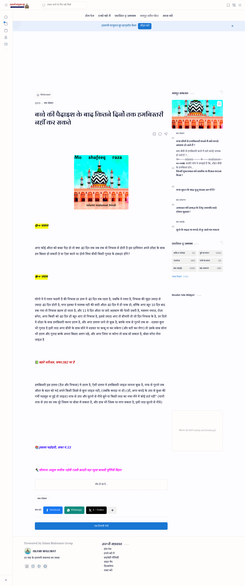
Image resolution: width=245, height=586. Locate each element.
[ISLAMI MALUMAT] (19, 5)
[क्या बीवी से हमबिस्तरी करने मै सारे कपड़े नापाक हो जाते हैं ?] (197, 114)
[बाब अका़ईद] (180, 163)
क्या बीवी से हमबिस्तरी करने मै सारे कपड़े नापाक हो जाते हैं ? (197, 143)
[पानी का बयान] (210, 261)
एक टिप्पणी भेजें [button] (101, 526)
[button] (6, 5)
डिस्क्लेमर (108, 566)
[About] (6, 37)
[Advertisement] (126, 60)
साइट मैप (108, 562)
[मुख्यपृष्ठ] (6, 17)
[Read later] (154, 133)
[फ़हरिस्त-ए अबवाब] (125, 15)
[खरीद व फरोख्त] (184, 253)
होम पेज (107, 549)
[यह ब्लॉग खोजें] (64, 5)
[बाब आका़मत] (181, 200)
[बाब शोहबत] (42, 498)
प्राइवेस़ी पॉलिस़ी (111, 558)
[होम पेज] (89, 15)
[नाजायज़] (184, 261)
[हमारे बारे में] (104, 15)
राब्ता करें (108, 571)
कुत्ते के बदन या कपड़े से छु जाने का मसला (197, 230)
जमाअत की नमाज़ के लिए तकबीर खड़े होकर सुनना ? (196, 210)
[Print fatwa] (45, 566)
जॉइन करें (144, 26)
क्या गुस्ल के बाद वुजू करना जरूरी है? (195, 190)
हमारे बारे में (109, 554)
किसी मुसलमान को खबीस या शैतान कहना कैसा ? (198, 173)
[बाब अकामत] (210, 269)
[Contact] (6, 44)
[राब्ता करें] (168, 15)
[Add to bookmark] (219, 103)
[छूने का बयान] (210, 253)
